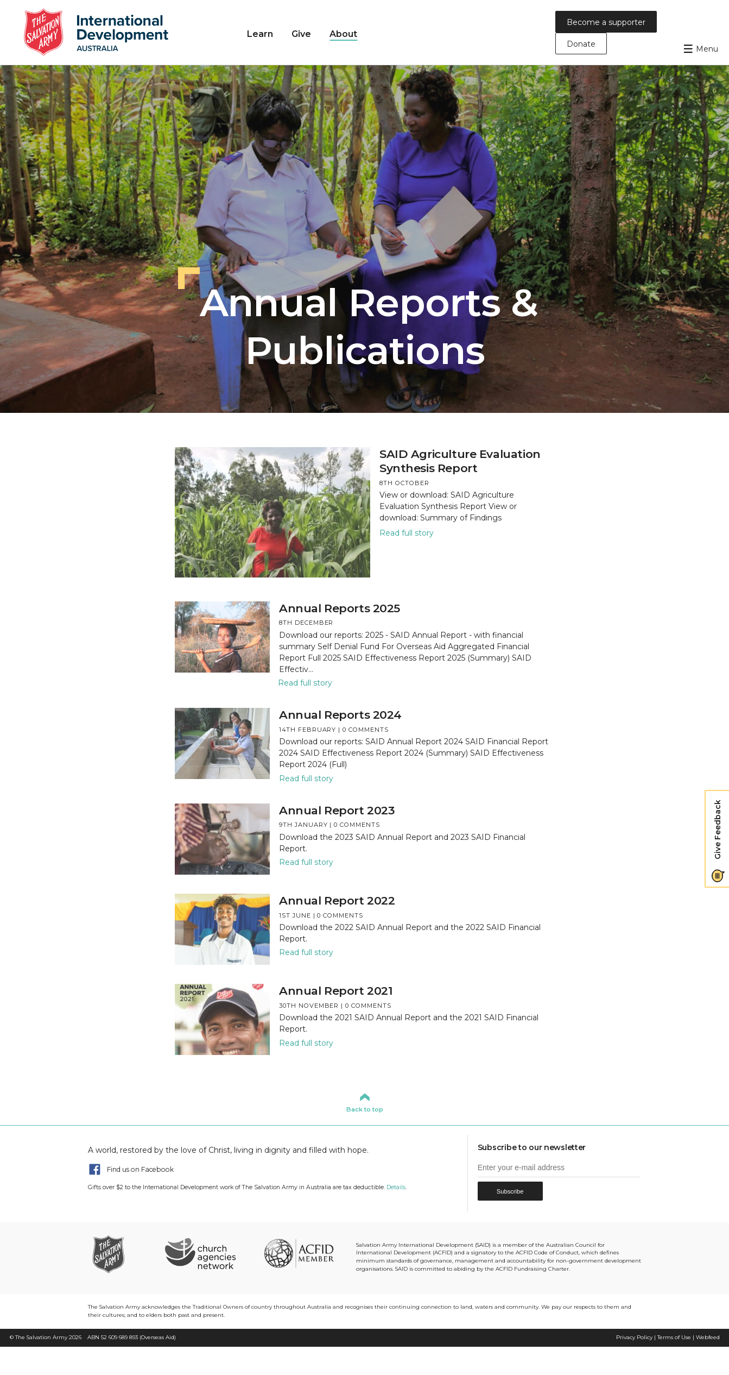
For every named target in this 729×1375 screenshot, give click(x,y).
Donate (581, 44)
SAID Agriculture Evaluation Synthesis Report (460, 461)
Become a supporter (606, 22)
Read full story (406, 533)
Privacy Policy (634, 1337)
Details (395, 1187)
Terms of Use (674, 1337)
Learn (259, 33)
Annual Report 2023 (337, 810)
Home (221, 33)
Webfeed (708, 1337)
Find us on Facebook (140, 1169)
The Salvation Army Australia (123, 1253)
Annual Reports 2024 (340, 714)
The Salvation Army (41, 1337)
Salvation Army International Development (103, 32)
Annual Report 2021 (335, 990)
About (343, 33)
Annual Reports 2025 (339, 608)
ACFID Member (299, 1253)
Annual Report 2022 (337, 900)
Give (301, 33)
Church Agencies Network (200, 1253)
